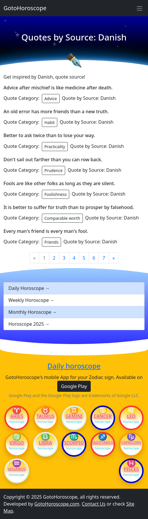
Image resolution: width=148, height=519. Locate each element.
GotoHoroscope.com (56, 504)
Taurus (45, 416)
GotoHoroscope (25, 8)
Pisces (131, 469)
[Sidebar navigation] (140, 8)
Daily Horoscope (26, 288)
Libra (45, 442)
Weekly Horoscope (28, 300)
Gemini (74, 416)
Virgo (17, 442)
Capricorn (131, 442)
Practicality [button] (54, 146)
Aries (16, 416)
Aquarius (17, 469)
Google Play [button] (74, 386)
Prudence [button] (53, 170)
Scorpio (74, 442)
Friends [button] (51, 242)
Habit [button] (49, 122)
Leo (131, 416)
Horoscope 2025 (26, 324)
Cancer (103, 416)
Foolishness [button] (55, 194)
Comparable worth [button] (62, 218)
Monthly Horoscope (29, 312)
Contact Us (93, 504)
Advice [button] (50, 98)
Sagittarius (103, 442)
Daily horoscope (74, 366)
